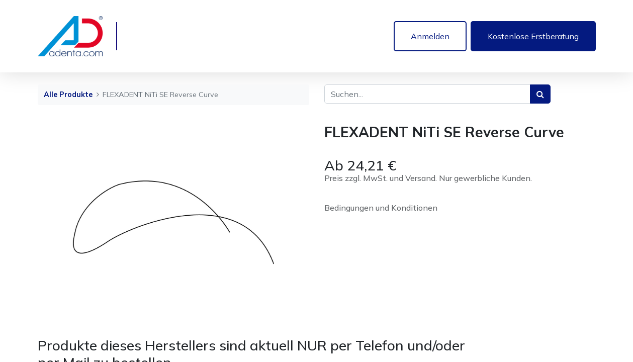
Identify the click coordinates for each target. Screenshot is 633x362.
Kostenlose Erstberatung (533, 36)
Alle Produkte (68, 94)
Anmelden (430, 36)
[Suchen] (540, 94)
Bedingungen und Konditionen (380, 208)
